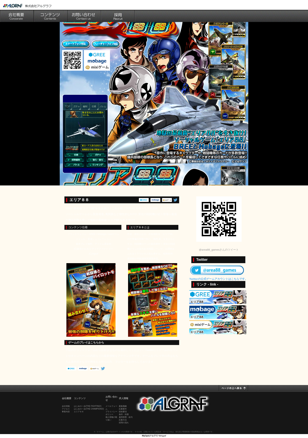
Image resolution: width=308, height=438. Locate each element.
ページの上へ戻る (233, 388)
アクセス (66, 409)
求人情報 (123, 398)
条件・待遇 (124, 414)
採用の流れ (124, 423)
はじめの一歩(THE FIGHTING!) (87, 406)
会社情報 (66, 406)
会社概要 (17, 16)
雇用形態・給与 (126, 417)
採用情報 (118, 16)
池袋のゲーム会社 (27, 5)
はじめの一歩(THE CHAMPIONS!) (89, 409)
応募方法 (123, 420)
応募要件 (123, 409)
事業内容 (66, 412)
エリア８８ (79, 412)
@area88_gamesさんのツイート (219, 249)
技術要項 (123, 412)
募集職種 (123, 406)
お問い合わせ (84, 16)
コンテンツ (51, 16)
